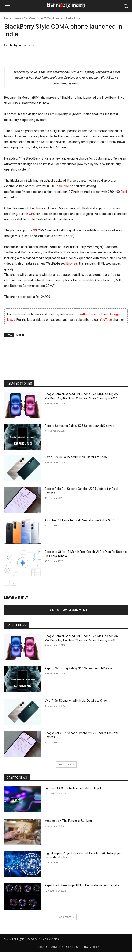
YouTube (106, 320)
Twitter (83, 314)
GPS (32, 214)
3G (35, 230)
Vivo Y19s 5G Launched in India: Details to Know (76, 457)
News (17, 18)
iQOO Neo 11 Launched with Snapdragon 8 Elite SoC (79, 520)
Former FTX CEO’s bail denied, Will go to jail (73, 788)
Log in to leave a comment (66, 610)
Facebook (96, 314)
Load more (66, 764)
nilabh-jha (14, 45)
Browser (72, 263)
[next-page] (13, 583)
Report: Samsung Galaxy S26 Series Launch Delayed (79, 425)
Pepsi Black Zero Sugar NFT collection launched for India (82, 885)
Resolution (62, 186)
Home (8, 18)
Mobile (20, 334)
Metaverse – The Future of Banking (68, 820)
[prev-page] (7, 583)
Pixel (124, 192)
